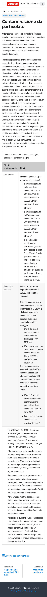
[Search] (42, 4)
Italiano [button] (31, 4)
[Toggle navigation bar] (4, 4)
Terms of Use (30, 591)
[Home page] (4, 12)
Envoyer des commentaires (15, 556)
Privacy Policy (17, 591)
